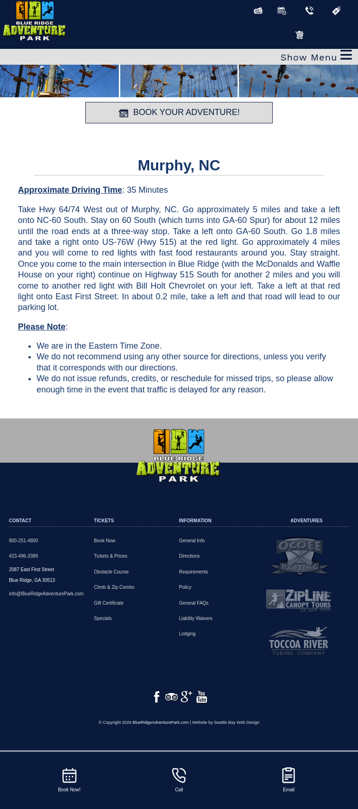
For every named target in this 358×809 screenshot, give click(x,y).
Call (179, 779)
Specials (103, 618)
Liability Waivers (196, 618)
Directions (189, 556)
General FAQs (193, 603)
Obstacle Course (111, 571)
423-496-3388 (23, 556)
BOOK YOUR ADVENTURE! (179, 113)
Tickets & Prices (110, 556)
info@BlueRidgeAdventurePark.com (46, 593)
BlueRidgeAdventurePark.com (160, 733)
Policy (185, 587)
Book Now (105, 540)
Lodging (187, 633)
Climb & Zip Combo (114, 587)
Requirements (193, 571)
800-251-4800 (23, 540)
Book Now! (69, 779)
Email (288, 779)
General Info (192, 540)
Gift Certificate (109, 603)
